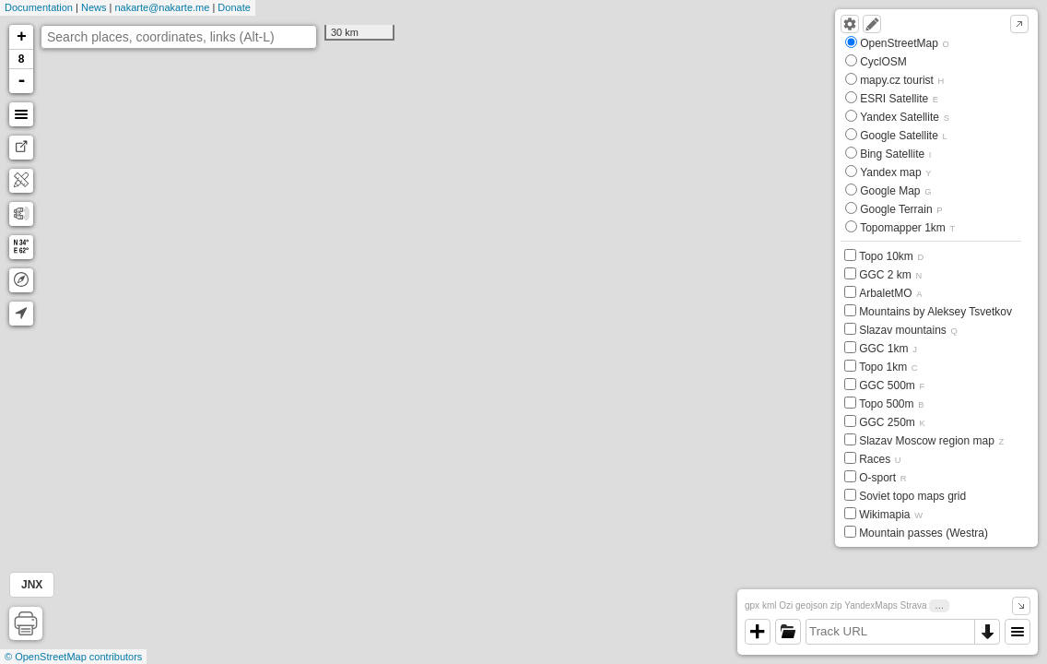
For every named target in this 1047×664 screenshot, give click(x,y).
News (94, 7)
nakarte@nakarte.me (161, 7)
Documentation (39, 7)
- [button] (22, 81)
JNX (31, 584)
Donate (234, 7)
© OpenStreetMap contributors (73, 656)
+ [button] (22, 37)
